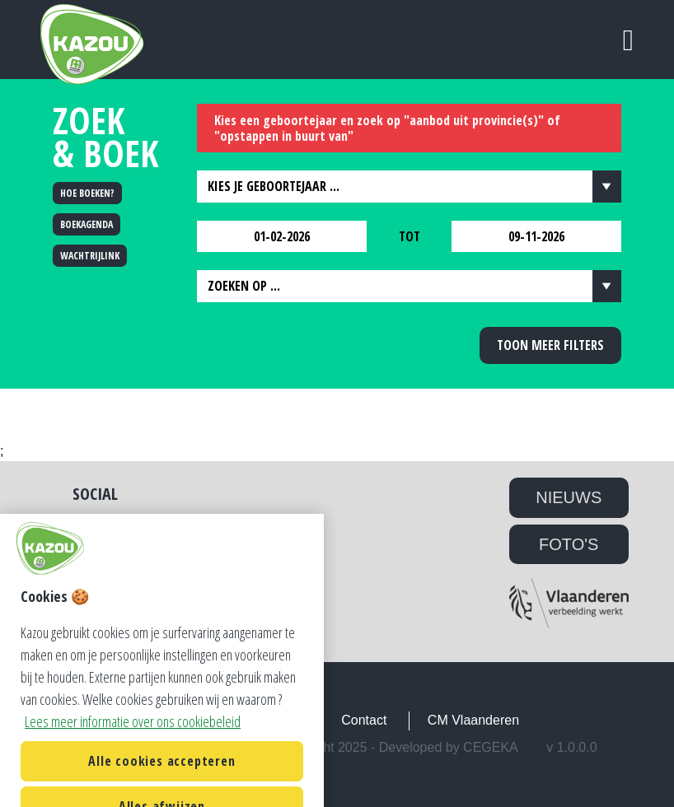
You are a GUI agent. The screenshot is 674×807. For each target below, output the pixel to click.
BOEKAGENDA (86, 224)
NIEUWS (568, 497)
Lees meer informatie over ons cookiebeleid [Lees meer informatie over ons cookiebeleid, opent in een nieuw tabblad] (133, 737)
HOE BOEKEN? (87, 193)
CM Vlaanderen (473, 720)
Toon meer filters (550, 345)
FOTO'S (568, 544)
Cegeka (490, 747)
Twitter (95, 527)
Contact (363, 720)
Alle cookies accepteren (161, 776)
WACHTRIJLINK (89, 256)
